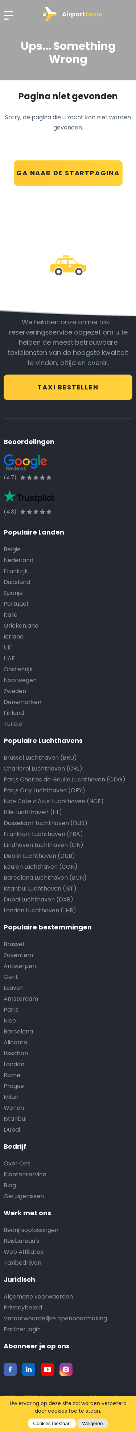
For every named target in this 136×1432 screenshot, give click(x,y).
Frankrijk (16, 571)
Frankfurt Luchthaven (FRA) (43, 834)
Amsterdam (21, 999)
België (12, 549)
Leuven (14, 988)
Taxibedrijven (22, 1263)
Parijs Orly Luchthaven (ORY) (44, 790)
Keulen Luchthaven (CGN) (41, 867)
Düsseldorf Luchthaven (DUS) (45, 823)
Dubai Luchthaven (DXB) (38, 899)
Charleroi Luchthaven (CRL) (43, 768)
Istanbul (15, 1119)
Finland (14, 713)
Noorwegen (20, 680)
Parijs (11, 1009)
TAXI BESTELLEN (67, 387)
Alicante (15, 1042)
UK (7, 647)
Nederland (18, 560)
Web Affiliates (23, 1252)
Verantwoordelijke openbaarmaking (55, 1318)
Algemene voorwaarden (38, 1296)
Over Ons (17, 1163)
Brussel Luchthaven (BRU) (40, 757)
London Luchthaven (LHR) (40, 910)
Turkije (13, 724)
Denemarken (22, 702)
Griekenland (21, 625)
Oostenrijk (18, 669)
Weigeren (92, 1423)
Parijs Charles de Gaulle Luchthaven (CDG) (64, 779)
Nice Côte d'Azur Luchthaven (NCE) (54, 801)
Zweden (15, 691)
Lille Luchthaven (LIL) (33, 812)
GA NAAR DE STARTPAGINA (68, 172)
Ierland (14, 636)
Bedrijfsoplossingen (31, 1230)
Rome (12, 1075)
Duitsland (17, 582)
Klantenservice (25, 1174)
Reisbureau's (21, 1241)
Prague (14, 1086)
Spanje (13, 593)
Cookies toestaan (52, 1423)
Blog (10, 1185)
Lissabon (16, 1053)
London (14, 1064)
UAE (9, 658)
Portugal (16, 604)
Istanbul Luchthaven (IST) (40, 888)
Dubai (12, 1129)
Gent (11, 977)
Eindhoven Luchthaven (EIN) (43, 845)
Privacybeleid (23, 1307)
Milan (11, 1097)
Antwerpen (20, 966)
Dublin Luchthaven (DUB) (39, 856)
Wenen (14, 1108)
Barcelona (18, 1031)
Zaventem (18, 955)
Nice (10, 1020)
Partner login (22, 1329)
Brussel (14, 944)
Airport (72, 14)
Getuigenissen (24, 1196)
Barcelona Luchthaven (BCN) (45, 877)
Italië (10, 615)
